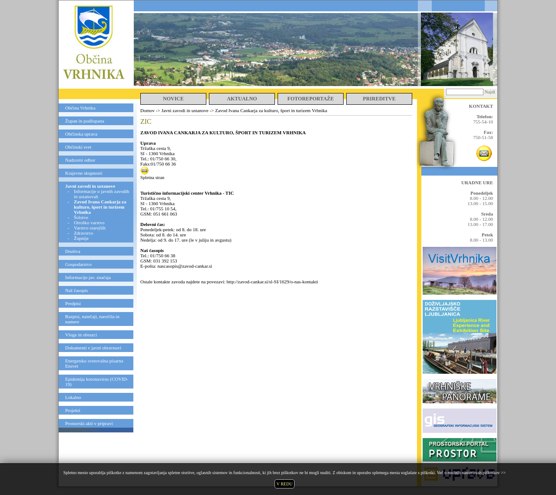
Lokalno (73, 397)
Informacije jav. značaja (88, 277)
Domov (147, 110)
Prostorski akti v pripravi (89, 423)
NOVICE (173, 99)
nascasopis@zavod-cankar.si (184, 266)
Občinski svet (78, 146)
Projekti (72, 410)
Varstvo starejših (90, 227)
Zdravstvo (83, 233)
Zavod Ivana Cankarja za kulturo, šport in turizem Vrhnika (271, 110)
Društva (72, 251)
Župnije (81, 238)
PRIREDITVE (379, 99)
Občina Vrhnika (80, 107)
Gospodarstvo (78, 264)
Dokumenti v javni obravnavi (93, 347)
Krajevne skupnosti (83, 173)
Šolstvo (81, 217)
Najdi (490, 91)
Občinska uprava (81, 133)
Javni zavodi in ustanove (90, 186)
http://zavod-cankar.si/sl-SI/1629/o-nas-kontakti (272, 281)
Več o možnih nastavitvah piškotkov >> (471, 472)
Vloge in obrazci (81, 334)
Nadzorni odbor (80, 160)
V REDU (285, 484)
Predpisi (73, 303)
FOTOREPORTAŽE (310, 99)
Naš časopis (76, 290)
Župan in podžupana (84, 120)
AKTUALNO (242, 99)
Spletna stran (152, 177)
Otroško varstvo (89, 222)
